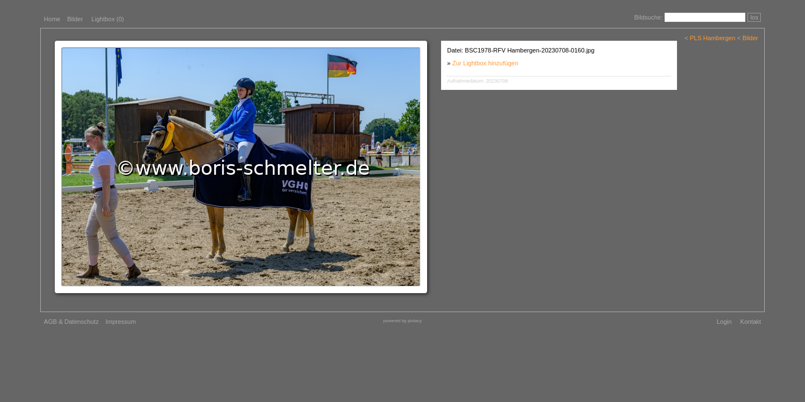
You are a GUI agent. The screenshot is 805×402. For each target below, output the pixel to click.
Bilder (75, 19)
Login (724, 321)
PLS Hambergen (712, 38)
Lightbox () (108, 19)
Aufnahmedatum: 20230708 (477, 81)
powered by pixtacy (402, 320)
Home (52, 19)
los (754, 17)
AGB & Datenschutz (71, 321)
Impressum (121, 321)
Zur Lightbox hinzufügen (485, 63)
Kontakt (750, 321)
